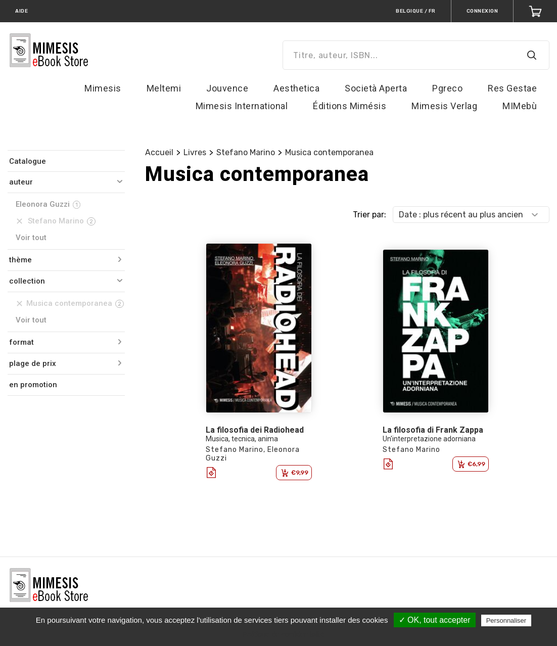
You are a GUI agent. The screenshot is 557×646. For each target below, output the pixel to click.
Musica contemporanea (329, 152)
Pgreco (447, 88)
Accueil (159, 152)
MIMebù (519, 106)
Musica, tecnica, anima (242, 439)
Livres (194, 152)
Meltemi (164, 88)
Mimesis (102, 88)
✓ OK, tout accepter (435, 620)
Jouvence (227, 88)
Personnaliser (506, 620)
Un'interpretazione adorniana (429, 439)
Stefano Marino (245, 152)
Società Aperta (376, 88)
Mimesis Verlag (444, 106)
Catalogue (27, 161)
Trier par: (369, 214)
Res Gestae (512, 88)
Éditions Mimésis (349, 106)
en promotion (33, 384)
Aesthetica (296, 88)
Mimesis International (242, 106)
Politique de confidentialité (284, 634)
